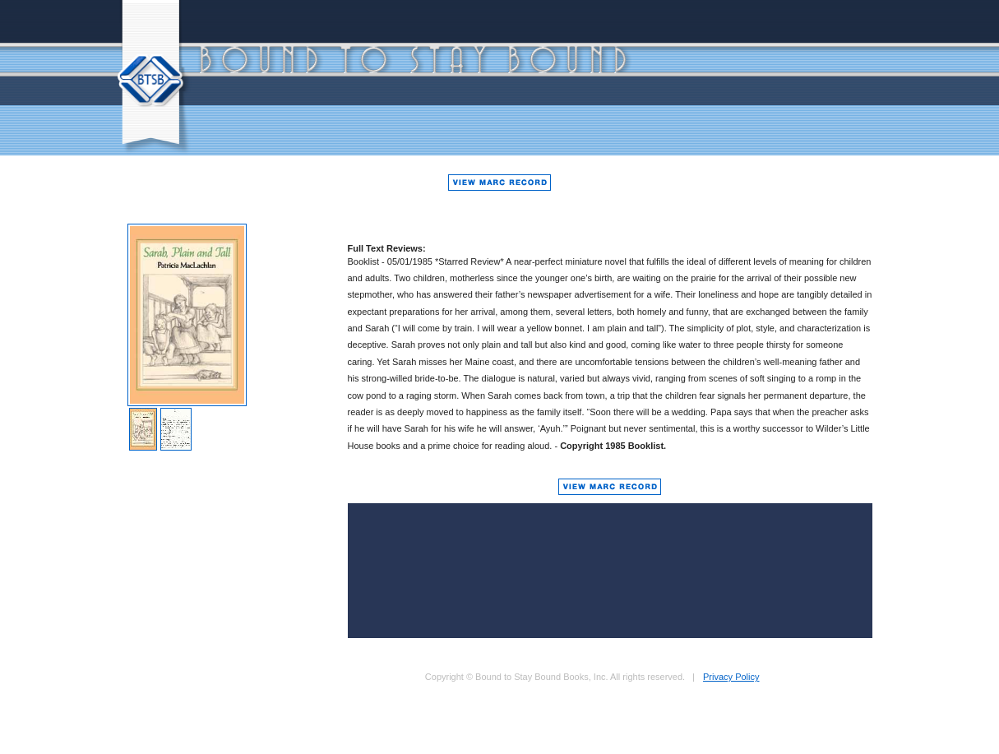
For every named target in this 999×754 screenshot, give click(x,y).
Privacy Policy (731, 677)
